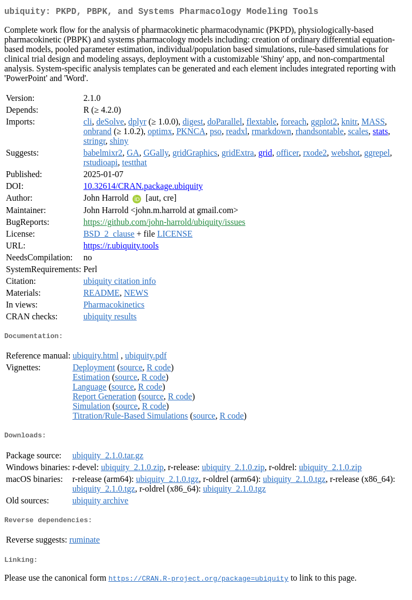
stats (380, 133)
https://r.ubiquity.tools (120, 247)
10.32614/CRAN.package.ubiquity (143, 188)
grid (265, 154)
